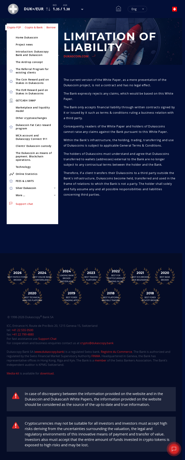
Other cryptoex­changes (31, 118)
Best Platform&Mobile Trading (111, 296)
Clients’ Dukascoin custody (34, 146)
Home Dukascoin (27, 37)
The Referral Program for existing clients (32, 70)
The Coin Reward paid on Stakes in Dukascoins (32, 81)
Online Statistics (23, 174)
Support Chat (47, 339)
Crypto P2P (14, 27)
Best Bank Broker (165, 276)
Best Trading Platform (91, 276)
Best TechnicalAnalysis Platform (32, 296)
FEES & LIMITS (25, 181)
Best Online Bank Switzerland (42, 276)
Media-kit (13, 373)
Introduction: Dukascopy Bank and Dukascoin (32, 53)
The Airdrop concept (29, 62)
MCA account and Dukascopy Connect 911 (32, 137)
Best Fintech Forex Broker (17, 276)
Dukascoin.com (76, 56)
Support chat (21, 204)
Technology (23, 167)
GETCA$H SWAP (22, 100)
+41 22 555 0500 (22, 330)
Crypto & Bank (34, 27)
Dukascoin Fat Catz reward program (33, 126)
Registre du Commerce (116, 352)
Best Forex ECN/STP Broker (150, 296)
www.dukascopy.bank (49, 352)
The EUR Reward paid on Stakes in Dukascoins (32, 91)
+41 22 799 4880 (23, 334)
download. (47, 373)
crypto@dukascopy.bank (96, 343)
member (100, 360)
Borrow (50, 27)
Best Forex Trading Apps (71, 296)
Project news (24, 44)
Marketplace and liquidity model (33, 109)
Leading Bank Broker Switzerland (67, 276)
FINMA (95, 356)
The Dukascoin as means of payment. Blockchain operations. (34, 156)
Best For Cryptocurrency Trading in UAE (116, 276)
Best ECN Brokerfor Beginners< (140, 276)
